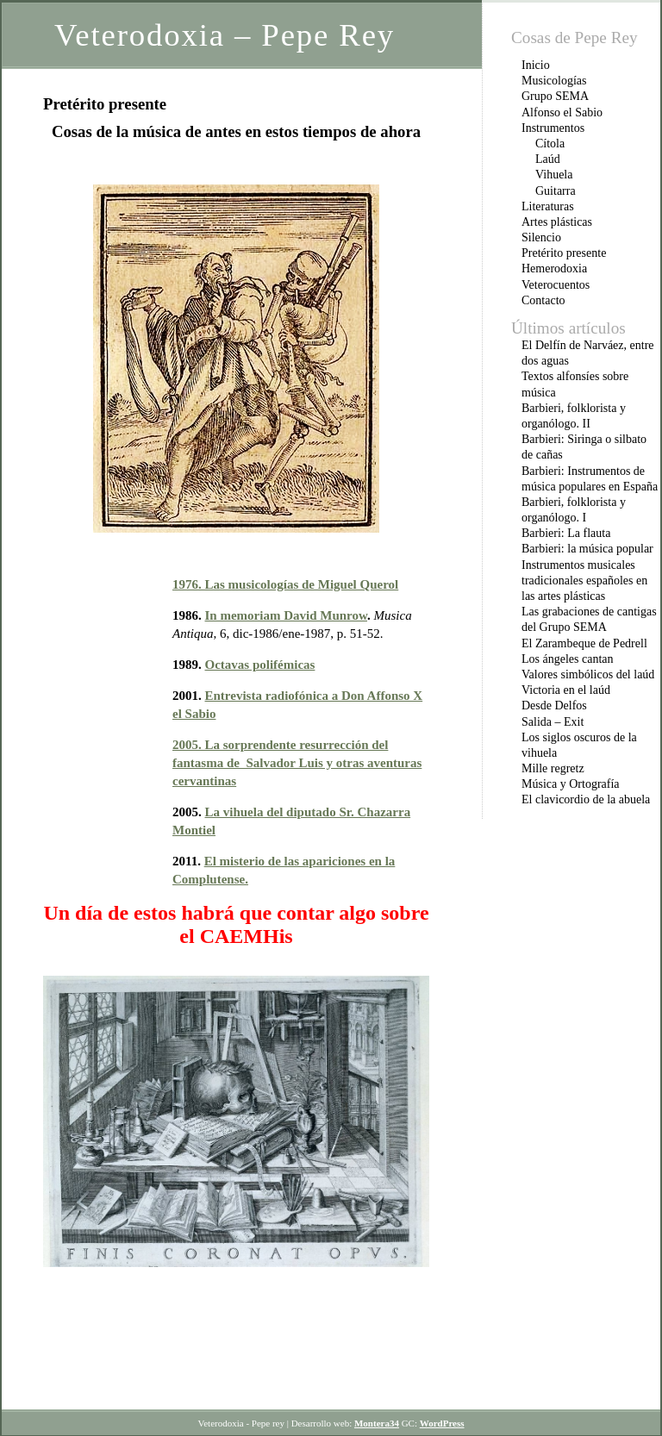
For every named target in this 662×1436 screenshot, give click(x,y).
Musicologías (553, 80)
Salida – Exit (552, 721)
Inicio (535, 65)
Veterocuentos (555, 284)
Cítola (550, 143)
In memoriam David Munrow (286, 615)
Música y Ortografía (570, 783)
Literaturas (547, 206)
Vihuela (553, 174)
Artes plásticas (556, 221)
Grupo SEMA (555, 96)
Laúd (547, 159)
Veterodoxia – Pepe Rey (224, 35)
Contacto (543, 300)
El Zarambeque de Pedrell (584, 643)
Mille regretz (552, 768)
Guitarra (555, 190)
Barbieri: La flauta (565, 533)
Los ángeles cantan (567, 658)
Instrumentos (552, 128)
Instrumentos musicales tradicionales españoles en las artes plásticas (584, 580)
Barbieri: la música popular (587, 548)
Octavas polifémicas (260, 664)
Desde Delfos (554, 705)
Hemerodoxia (554, 268)
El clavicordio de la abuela (585, 799)
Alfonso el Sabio (562, 112)
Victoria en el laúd (565, 690)
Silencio (541, 237)
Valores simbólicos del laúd (587, 674)
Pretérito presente (563, 253)
